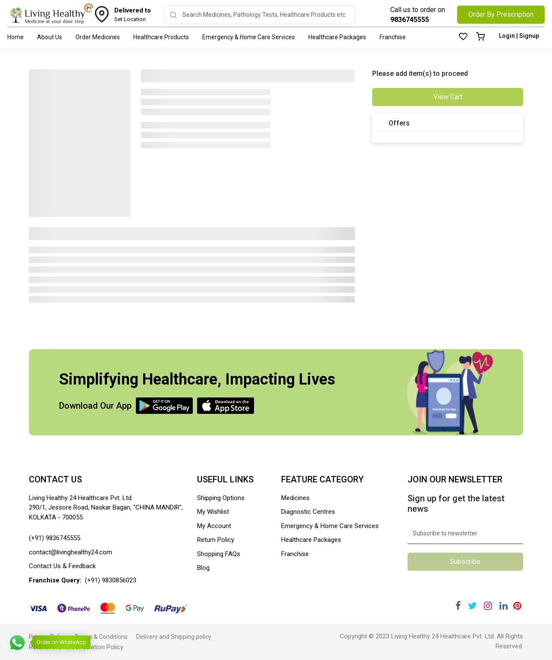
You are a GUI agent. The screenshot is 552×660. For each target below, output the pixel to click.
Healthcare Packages (337, 37)
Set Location (132, 14)
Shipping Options (221, 498)
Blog (203, 568)
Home (15, 37)
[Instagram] (488, 606)
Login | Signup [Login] (519, 35)
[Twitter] (472, 606)
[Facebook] (458, 606)
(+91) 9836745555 (54, 538)
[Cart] (480, 37)
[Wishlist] (463, 37)
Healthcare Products (161, 37)
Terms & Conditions (101, 636)
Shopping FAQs (218, 554)
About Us (49, 37)
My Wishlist (213, 512)
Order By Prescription (500, 14)
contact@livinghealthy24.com (70, 552)
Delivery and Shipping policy (173, 636)
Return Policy (215, 540)
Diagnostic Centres (308, 512)
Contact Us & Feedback (62, 566)
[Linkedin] (503, 606)
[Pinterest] (517, 606)
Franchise (393, 37)
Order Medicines (97, 37)
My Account (214, 526)
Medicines (295, 498)
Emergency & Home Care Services (248, 37)
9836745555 (409, 20)
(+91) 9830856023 (110, 580)
